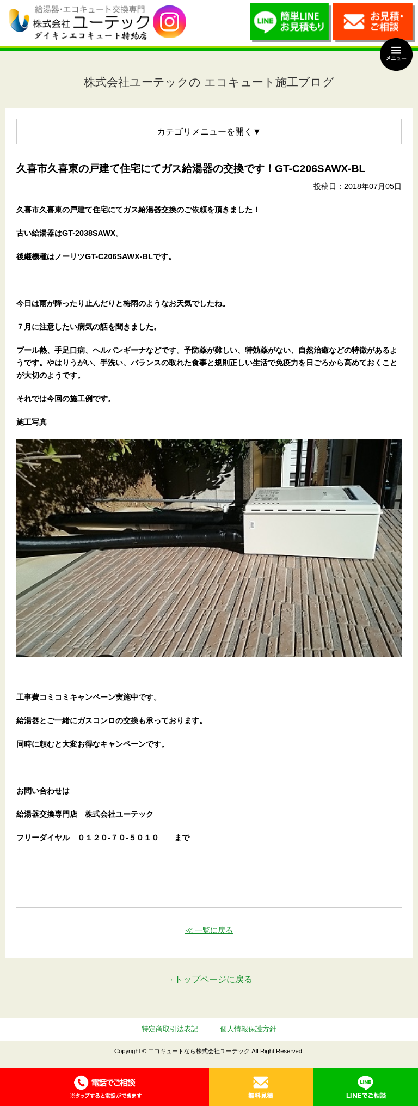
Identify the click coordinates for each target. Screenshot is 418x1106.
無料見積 (261, 1087)
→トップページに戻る (209, 979)
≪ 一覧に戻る (209, 930)
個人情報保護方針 (248, 1029)
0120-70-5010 (104, 1087)
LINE (366, 1087)
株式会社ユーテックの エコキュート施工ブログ (209, 82)
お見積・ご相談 (374, 25)
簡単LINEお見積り (290, 25)
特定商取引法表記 (170, 1029)
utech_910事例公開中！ (169, 22)
